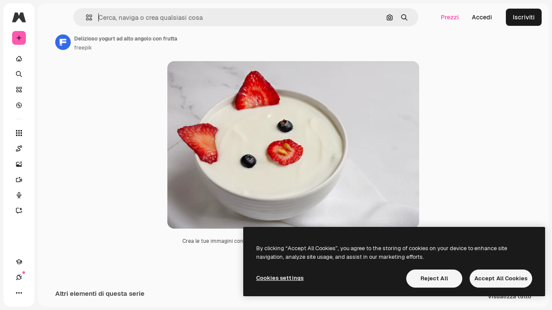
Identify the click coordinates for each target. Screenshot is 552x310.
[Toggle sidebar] (84, 17)
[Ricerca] (51, 74)
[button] (133, 17)
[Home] (51, 58)
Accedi (482, 17)
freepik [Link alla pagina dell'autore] (148, 47)
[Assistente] (51, 210)
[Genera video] (51, 179)
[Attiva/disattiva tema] (50, 293)
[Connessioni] (34, 293)
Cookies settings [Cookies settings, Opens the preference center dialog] (280, 278)
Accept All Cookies (500, 278)
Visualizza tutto (509, 301)
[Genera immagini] (51, 164)
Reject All (434, 278)
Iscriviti (524, 17)
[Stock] (51, 89)
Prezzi (450, 17)
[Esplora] (51, 105)
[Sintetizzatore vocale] (51, 195)
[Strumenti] (51, 133)
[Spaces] (51, 148)
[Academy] (19, 293)
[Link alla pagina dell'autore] (128, 42)
